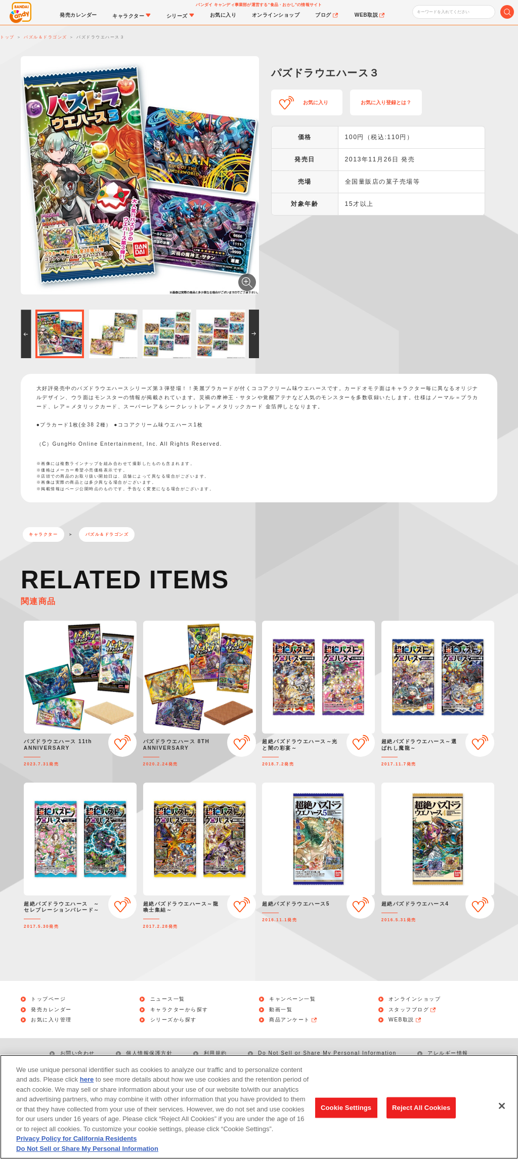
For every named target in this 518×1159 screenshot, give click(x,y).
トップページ (48, 999)
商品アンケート (293, 1019)
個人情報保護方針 (149, 1053)
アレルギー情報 (447, 1053)
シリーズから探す (173, 1019)
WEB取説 (405, 1019)
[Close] (502, 1112)
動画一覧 (280, 1009)
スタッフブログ (412, 1009)
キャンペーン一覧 (292, 999)
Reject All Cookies (421, 1113)
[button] (26, 334)
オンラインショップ (414, 999)
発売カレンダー (51, 1009)
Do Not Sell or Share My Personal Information (327, 1053)
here (87, 1085)
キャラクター (43, 534)
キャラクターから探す (179, 1009)
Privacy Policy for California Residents (76, 1145)
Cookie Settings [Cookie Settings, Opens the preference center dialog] (346, 1113)
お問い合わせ (77, 1053)
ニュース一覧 (167, 999)
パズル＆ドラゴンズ (107, 534)
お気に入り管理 (51, 1019)
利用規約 (215, 1053)
